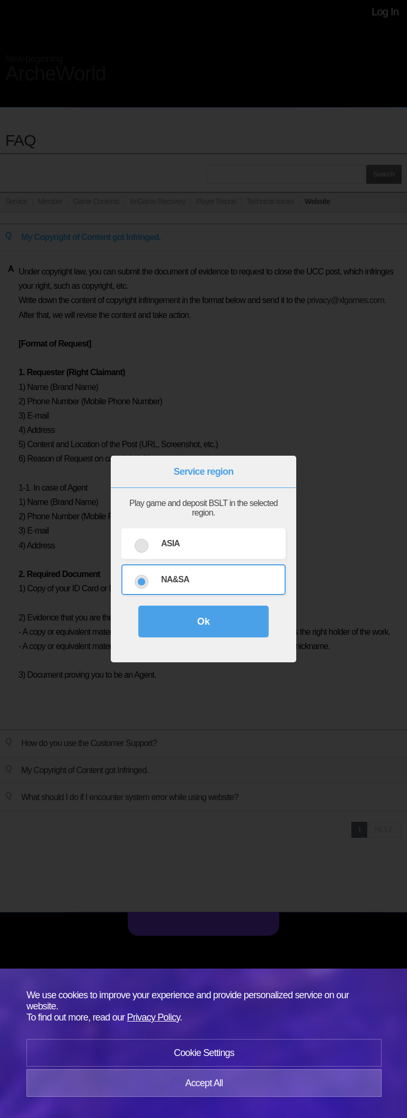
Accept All (204, 1083)
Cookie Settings (204, 1053)
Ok (203, 621)
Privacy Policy (153, 1017)
